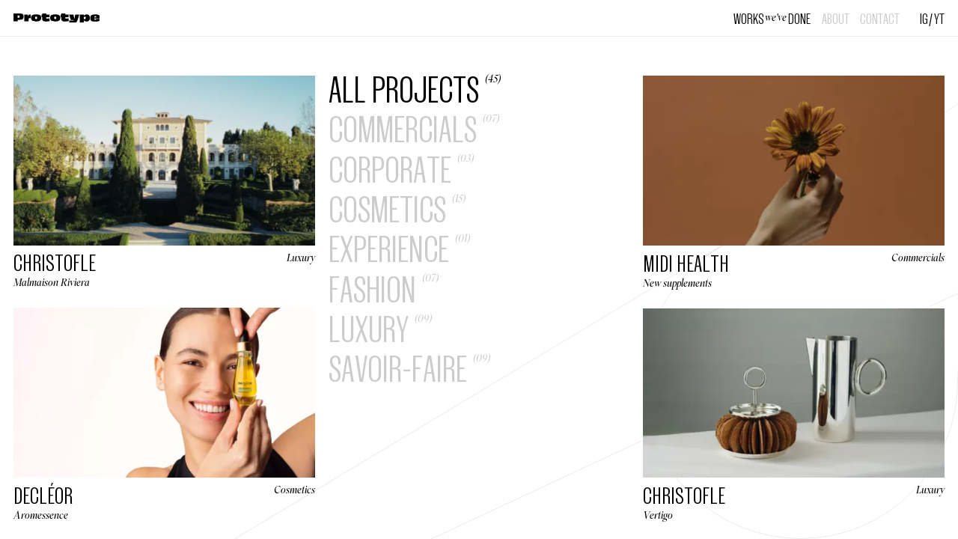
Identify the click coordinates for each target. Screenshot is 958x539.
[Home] (56, 18)
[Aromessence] (164, 414)
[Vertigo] (794, 414)
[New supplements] (794, 182)
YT (939, 17)
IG (924, 17)
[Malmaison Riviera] (164, 181)
